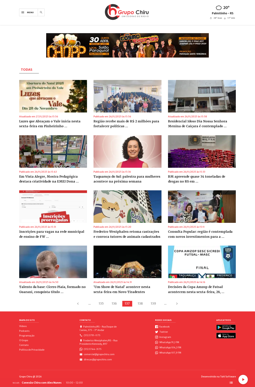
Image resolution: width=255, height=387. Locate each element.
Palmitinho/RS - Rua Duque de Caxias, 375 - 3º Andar (98, 328)
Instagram (163, 337)
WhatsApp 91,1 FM (167, 342)
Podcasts (24, 330)
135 (101, 303)
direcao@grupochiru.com (96, 359)
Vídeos (23, 326)
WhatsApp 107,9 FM (168, 352)
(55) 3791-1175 (90, 335)
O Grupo (23, 340)
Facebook (162, 326)
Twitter (161, 331)
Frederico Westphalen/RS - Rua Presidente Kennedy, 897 (98, 342)
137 (127, 303)
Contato (24, 345)
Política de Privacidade (31, 349)
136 (114, 303)
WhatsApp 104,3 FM (168, 347)
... (89, 303)
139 (153, 303)
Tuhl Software (228, 376)
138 (140, 303)
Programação (26, 335)
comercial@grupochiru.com (97, 354)
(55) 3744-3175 (90, 349)
